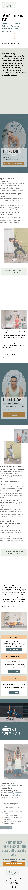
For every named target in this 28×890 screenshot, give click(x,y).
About (9, 878)
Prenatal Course (14, 882)
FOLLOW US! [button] (13, 671)
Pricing (18, 880)
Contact (14, 884)
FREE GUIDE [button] (14, 692)
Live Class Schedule (13, 879)
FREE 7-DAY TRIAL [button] (14, 650)
